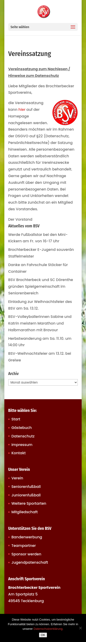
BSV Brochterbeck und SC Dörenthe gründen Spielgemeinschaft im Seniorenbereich (40, 286)
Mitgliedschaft (24, 512)
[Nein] (80, 628)
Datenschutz (23, 436)
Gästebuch (21, 427)
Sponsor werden (26, 554)
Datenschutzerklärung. (48, 628)
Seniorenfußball (26, 486)
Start (15, 419)
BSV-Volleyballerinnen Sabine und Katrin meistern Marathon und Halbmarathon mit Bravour (40, 323)
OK (43, 635)
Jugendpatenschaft (29, 562)
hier (21, 109)
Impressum (22, 444)
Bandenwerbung (26, 537)
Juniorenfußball (26, 495)
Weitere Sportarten (28, 503)
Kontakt (18, 453)
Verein (17, 478)
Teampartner (23, 545)
